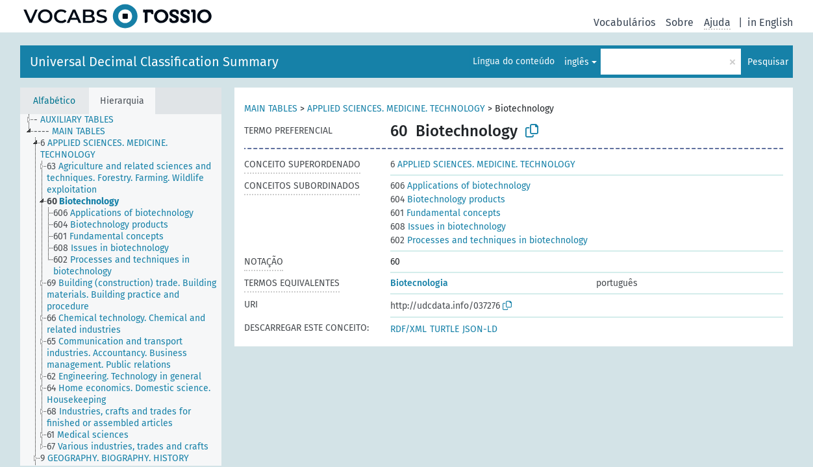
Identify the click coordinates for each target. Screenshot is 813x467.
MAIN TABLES (270, 108)
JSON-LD (479, 329)
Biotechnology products (447, 199)
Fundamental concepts (445, 213)
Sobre (680, 22)
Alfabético (54, 100)
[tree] (120, 290)
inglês (576, 61)
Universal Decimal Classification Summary (154, 61)
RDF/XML (408, 329)
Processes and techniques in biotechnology (489, 240)
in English (770, 22)
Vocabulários (624, 22)
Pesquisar (767, 61)
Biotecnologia (419, 283)
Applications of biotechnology (460, 185)
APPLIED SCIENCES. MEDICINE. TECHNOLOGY (396, 108)
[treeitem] (79, 120)
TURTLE (444, 329)
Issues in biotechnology (448, 226)
